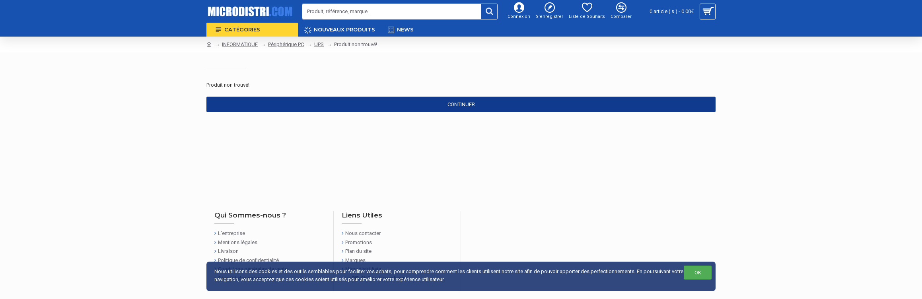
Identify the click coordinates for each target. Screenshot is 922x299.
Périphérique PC (286, 44)
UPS (319, 44)
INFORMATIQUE (240, 44)
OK (697, 273)
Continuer (461, 104)
